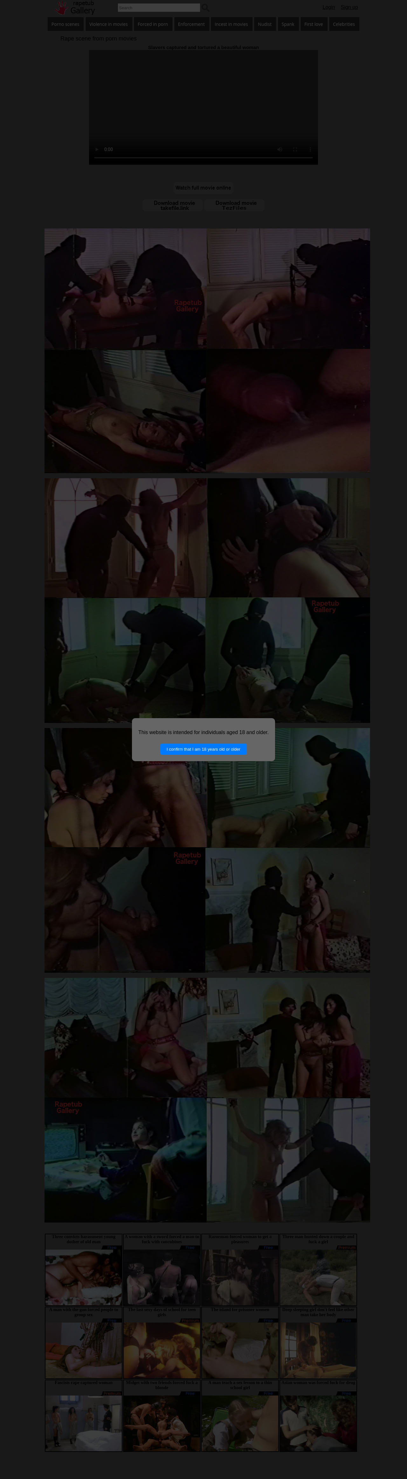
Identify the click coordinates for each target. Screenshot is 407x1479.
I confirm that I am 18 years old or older (203, 749)
